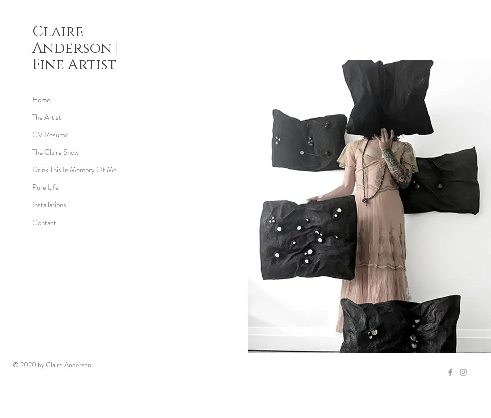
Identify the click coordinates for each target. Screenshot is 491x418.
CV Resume (50, 134)
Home (41, 99)
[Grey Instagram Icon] (463, 372)
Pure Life (45, 187)
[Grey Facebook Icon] (450, 372)
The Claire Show (55, 152)
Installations (49, 205)
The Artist (46, 117)
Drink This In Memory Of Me (74, 169)
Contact (44, 222)
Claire (58, 32)
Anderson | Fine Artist (75, 57)
